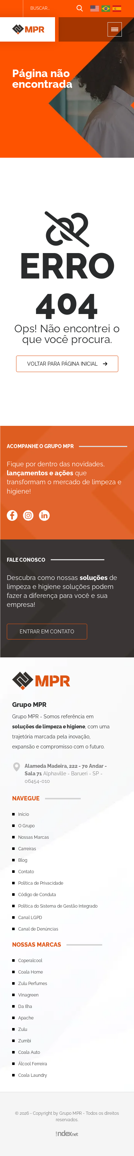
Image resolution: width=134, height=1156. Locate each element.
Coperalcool (30, 960)
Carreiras (27, 849)
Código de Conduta (37, 895)
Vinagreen (28, 995)
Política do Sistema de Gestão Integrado (58, 906)
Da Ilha (25, 1006)
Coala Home (30, 972)
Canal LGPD (30, 917)
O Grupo (26, 826)
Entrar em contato (47, 631)
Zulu (22, 1029)
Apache (26, 1018)
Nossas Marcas (33, 837)
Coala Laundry (32, 1075)
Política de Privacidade (40, 883)
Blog (22, 860)
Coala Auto (29, 1052)
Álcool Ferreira (32, 1064)
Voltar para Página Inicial (67, 364)
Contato (26, 872)
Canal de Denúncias (38, 929)
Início (23, 814)
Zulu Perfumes (32, 983)
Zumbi (24, 1041)
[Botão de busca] (79, 8)
